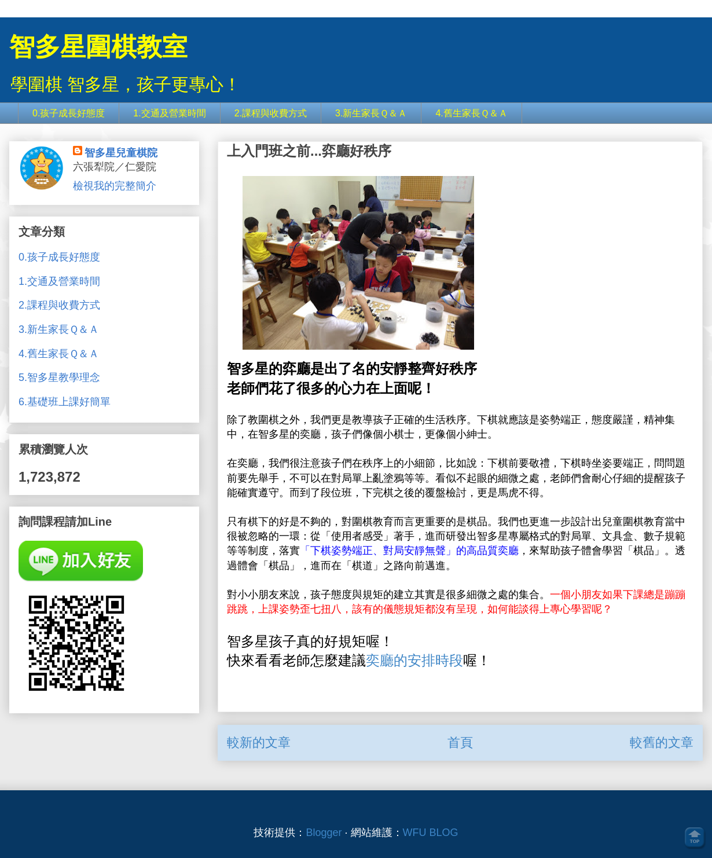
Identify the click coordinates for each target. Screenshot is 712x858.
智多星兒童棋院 (121, 153)
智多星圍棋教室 (98, 46)
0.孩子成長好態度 (68, 113)
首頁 (460, 742)
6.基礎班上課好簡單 (65, 402)
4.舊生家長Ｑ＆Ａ (471, 113)
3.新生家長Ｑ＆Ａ (371, 113)
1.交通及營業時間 (169, 113)
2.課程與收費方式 (270, 113)
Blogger (324, 832)
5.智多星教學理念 (59, 377)
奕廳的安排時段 (414, 660)
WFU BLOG (430, 832)
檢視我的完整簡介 (114, 186)
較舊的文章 (661, 742)
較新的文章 (259, 742)
